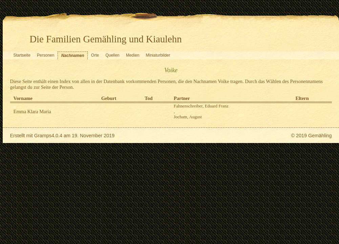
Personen (45, 55)
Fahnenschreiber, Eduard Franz (201, 105)
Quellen (112, 55)
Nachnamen (72, 55)
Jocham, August (188, 116)
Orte (95, 55)
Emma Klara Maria (32, 111)
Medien (132, 55)
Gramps (42, 135)
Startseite (21, 55)
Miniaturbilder (158, 55)
